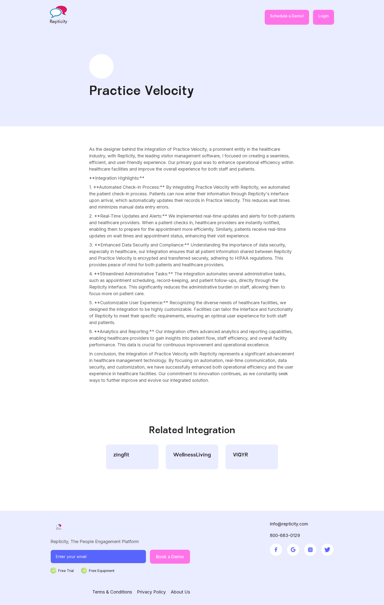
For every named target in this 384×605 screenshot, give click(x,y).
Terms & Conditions (112, 591)
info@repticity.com (289, 523)
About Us (180, 591)
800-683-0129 (285, 535)
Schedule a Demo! (287, 15)
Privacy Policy (151, 591)
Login (323, 15)
